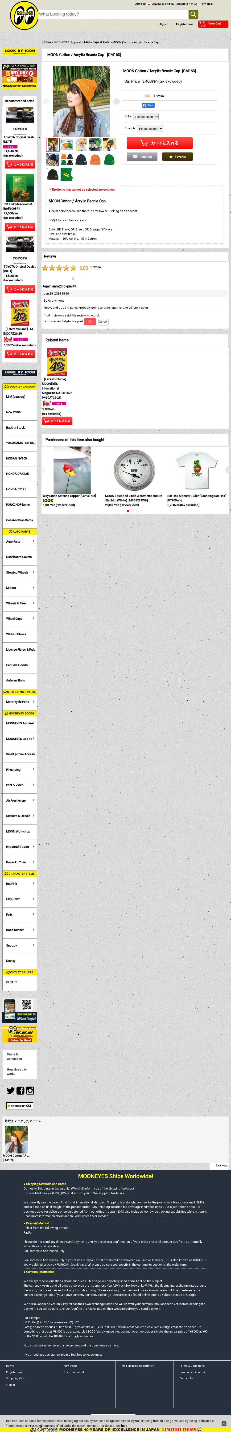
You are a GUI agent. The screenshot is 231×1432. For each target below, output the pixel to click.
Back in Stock (15, 427)
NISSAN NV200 (16, 458)
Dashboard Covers (19, 557)
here (124, 1426)
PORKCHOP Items (18, 504)
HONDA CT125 (16, 489)
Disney (10, 961)
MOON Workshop (18, 831)
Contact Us (186, 1378)
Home (10, 1365)
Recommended (74, 1372)
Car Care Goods (17, 665)
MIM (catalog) (15, 396)
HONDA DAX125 (17, 474)
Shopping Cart (15, 1378)
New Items (13, 412)
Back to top (221, 1165)
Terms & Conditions (14, 1057)
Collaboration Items (19, 520)
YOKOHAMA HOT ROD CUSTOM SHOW (21, 443)
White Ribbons (16, 634)
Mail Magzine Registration (138, 1365)
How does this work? (17, 1072)
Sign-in (163, 24)
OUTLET (11, 982)
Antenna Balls (15, 680)
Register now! (184, 24)
